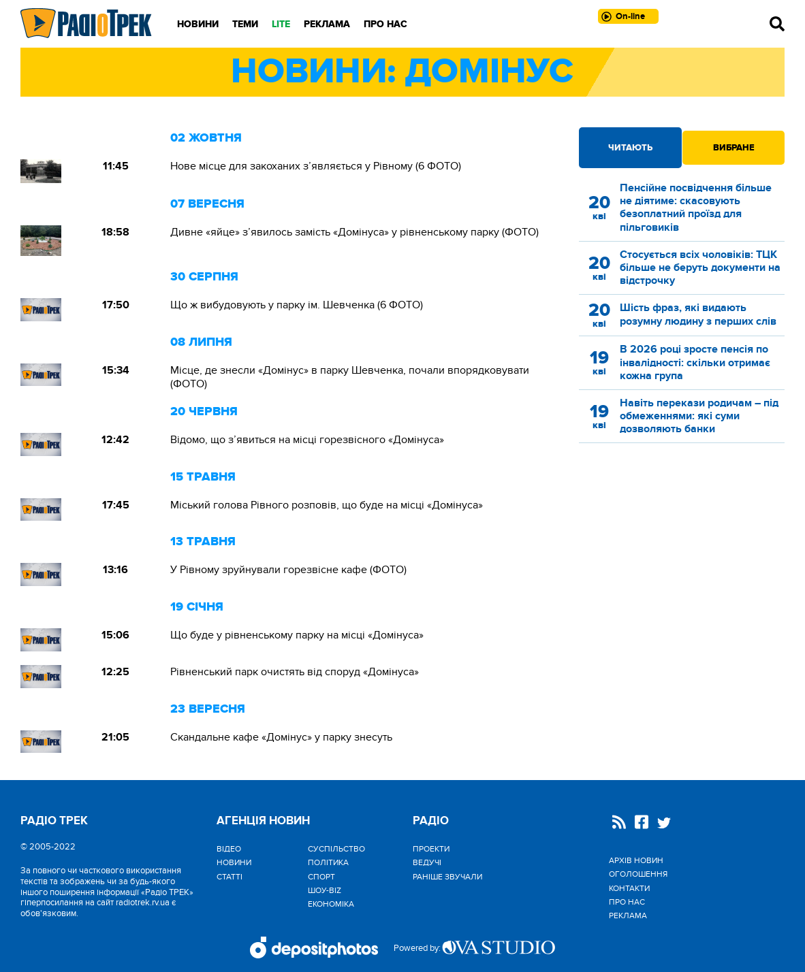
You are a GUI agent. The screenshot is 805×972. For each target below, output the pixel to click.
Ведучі (427, 862)
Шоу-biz (324, 890)
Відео (229, 849)
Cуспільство (336, 849)
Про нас (385, 24)
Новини (198, 24)
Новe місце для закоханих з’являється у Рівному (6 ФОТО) (315, 166)
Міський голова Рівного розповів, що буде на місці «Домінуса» (326, 505)
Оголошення (638, 874)
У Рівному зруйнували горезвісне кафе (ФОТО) (288, 570)
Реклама (327, 24)
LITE (281, 24)
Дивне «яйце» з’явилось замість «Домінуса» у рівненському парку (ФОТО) (354, 232)
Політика (328, 862)
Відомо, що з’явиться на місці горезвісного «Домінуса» (307, 440)
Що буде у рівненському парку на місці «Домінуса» (297, 635)
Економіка (331, 904)
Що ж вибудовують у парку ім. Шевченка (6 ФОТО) (296, 305)
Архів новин (636, 860)
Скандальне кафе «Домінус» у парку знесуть (284, 737)
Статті (229, 876)
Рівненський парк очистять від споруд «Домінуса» (294, 672)
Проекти (431, 849)
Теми (245, 24)
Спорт (321, 876)
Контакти (629, 888)
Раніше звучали (447, 876)
